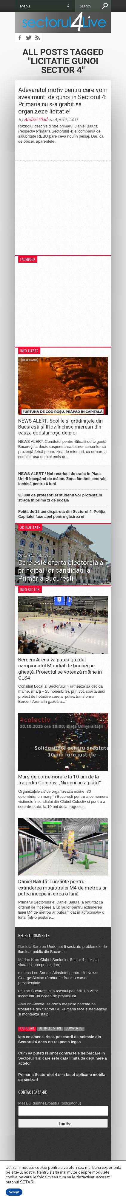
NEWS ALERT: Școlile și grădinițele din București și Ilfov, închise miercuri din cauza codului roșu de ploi (60, 427)
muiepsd (25, 973)
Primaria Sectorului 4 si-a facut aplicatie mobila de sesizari (61, 1077)
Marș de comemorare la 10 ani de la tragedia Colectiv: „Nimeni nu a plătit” (59, 780)
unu (21, 991)
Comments (74, 1027)
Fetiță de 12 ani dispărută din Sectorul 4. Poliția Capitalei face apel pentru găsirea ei (61, 514)
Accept (14, 1192)
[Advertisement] (63, 211)
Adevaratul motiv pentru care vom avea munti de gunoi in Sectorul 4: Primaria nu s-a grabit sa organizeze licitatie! (62, 100)
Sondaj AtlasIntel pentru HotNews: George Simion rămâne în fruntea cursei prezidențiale (58, 978)
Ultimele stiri (50, 1027)
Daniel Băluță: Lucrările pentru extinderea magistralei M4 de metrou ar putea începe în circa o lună (62, 887)
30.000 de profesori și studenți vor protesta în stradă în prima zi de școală (60, 497)
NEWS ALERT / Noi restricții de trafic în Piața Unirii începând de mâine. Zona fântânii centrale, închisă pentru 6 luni (62, 478)
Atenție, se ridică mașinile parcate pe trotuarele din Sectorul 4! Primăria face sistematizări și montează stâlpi (62, 1009)
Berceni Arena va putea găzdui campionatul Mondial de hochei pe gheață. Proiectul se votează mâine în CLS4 (60, 669)
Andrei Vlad (35, 119)
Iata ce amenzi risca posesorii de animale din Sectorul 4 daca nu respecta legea (59, 1039)
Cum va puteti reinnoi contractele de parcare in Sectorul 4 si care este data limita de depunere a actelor (62, 1058)
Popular (27, 1027)
